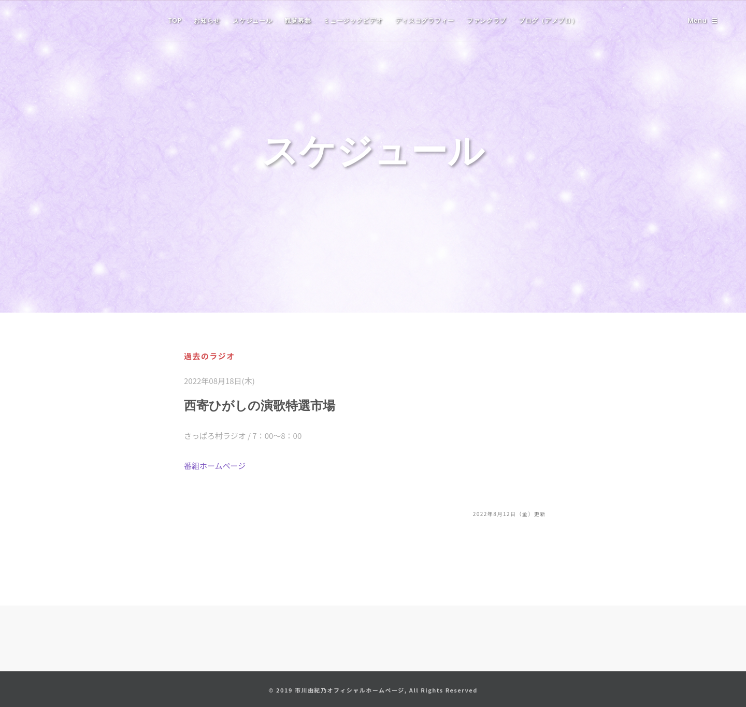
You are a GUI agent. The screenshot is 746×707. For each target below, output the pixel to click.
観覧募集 (297, 20)
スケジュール (252, 20)
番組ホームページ (215, 465)
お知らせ (207, 20)
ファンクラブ (486, 20)
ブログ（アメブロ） (548, 20)
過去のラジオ (209, 355)
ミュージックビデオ (352, 20)
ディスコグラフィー (424, 20)
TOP (175, 20)
